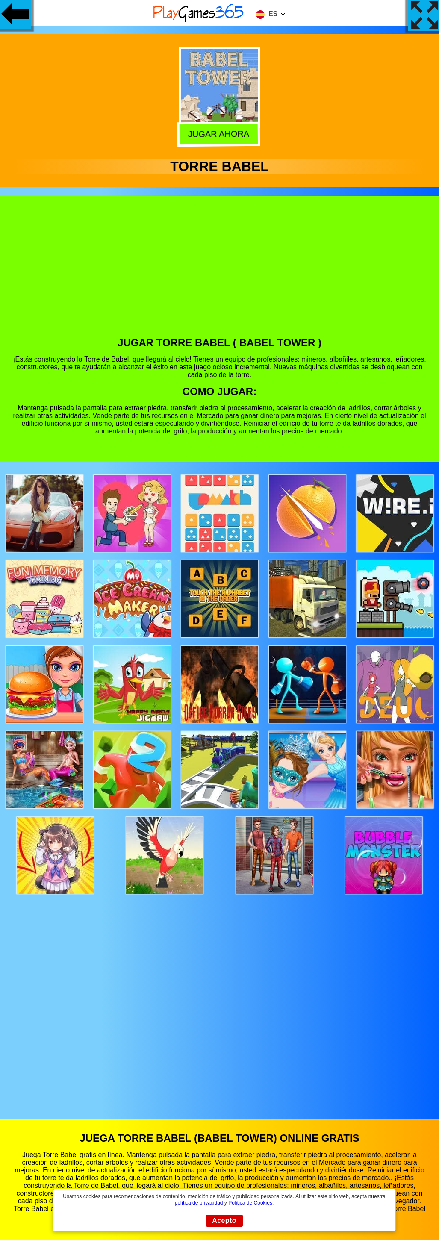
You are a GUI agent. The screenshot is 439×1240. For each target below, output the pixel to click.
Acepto (224, 1220)
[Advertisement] (220, 273)
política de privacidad (199, 1203)
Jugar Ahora (220, 133)
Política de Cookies (250, 1203)
